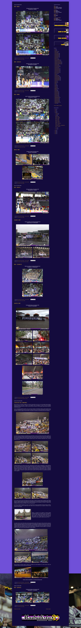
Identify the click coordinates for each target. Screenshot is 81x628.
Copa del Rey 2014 (57, 69)
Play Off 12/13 (56, 91)
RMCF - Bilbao (16, 6)
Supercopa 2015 (57, 101)
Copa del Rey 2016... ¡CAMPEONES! (20, 402)
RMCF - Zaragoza (17, 62)
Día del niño (56, 73)
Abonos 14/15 (56, 51)
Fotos (21, 183)
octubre (56, 114)
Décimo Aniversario (57, 72)
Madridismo (56, 88)
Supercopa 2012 (57, 98)
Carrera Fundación (57, 65)
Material (56, 89)
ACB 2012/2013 (57, 53)
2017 (55, 111)
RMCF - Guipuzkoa (17, 587)
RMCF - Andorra (17, 187)
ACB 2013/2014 (57, 54)
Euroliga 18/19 (56, 75)
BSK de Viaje (18, 261)
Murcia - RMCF (17, 149)
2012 (55, 133)
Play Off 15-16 (56, 94)
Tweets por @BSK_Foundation (58, 105)
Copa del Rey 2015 (57, 70)
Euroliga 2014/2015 (57, 78)
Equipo (55, 74)
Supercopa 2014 (57, 100)
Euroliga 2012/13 (57, 76)
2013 (55, 132)
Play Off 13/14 (56, 92)
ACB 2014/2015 (57, 55)
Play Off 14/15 (56, 93)
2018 (55, 49)
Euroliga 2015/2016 (22, 261)
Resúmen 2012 (57, 96)
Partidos (23, 183)
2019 (55, 50)
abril (56, 115)
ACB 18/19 (56, 52)
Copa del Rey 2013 (57, 68)
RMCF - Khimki (16, 94)
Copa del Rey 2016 (25, 583)
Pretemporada (56, 95)
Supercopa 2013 (57, 99)
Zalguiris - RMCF (17, 220)
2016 (55, 112)
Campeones (21, 583)
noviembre (56, 113)
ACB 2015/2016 (19, 183)
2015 (55, 130)
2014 (55, 131)
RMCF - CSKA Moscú (18, 264)
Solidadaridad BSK (57, 97)
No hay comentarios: (27, 90)
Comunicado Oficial (57, 66)
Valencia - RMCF (17, 303)
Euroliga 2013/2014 (57, 77)
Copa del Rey (56, 67)
